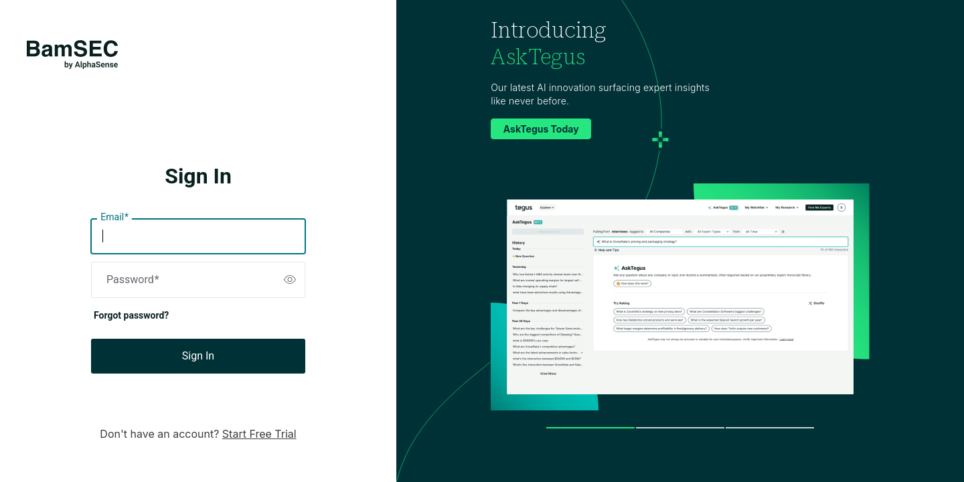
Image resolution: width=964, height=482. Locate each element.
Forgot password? (131, 315)
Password (132, 280)
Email (114, 217)
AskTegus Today (541, 129)
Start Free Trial (259, 433)
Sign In (198, 355)
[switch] (290, 279)
